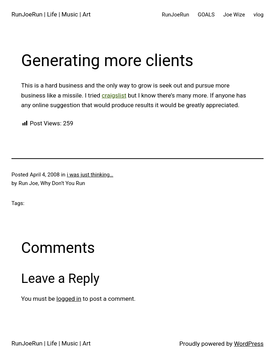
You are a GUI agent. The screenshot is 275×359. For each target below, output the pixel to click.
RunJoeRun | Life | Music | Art (51, 14)
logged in (69, 298)
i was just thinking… (90, 174)
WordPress (249, 343)
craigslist (114, 95)
